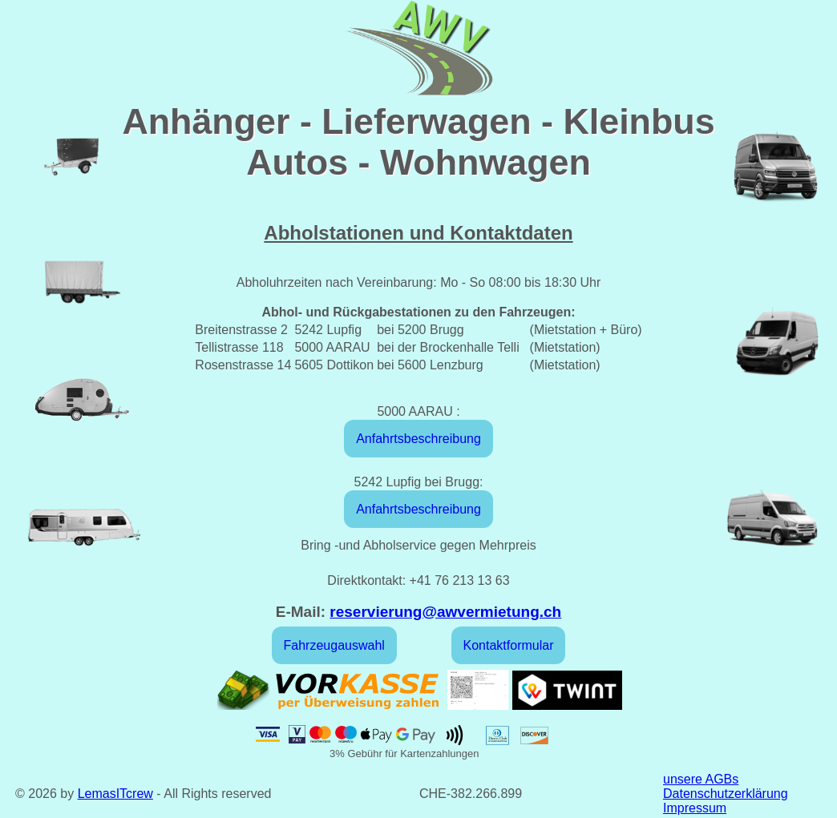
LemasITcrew (115, 793)
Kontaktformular (508, 645)
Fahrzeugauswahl (334, 645)
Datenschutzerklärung (725, 793)
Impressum (694, 808)
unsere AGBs (700, 779)
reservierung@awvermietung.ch (445, 611)
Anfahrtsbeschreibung (418, 438)
